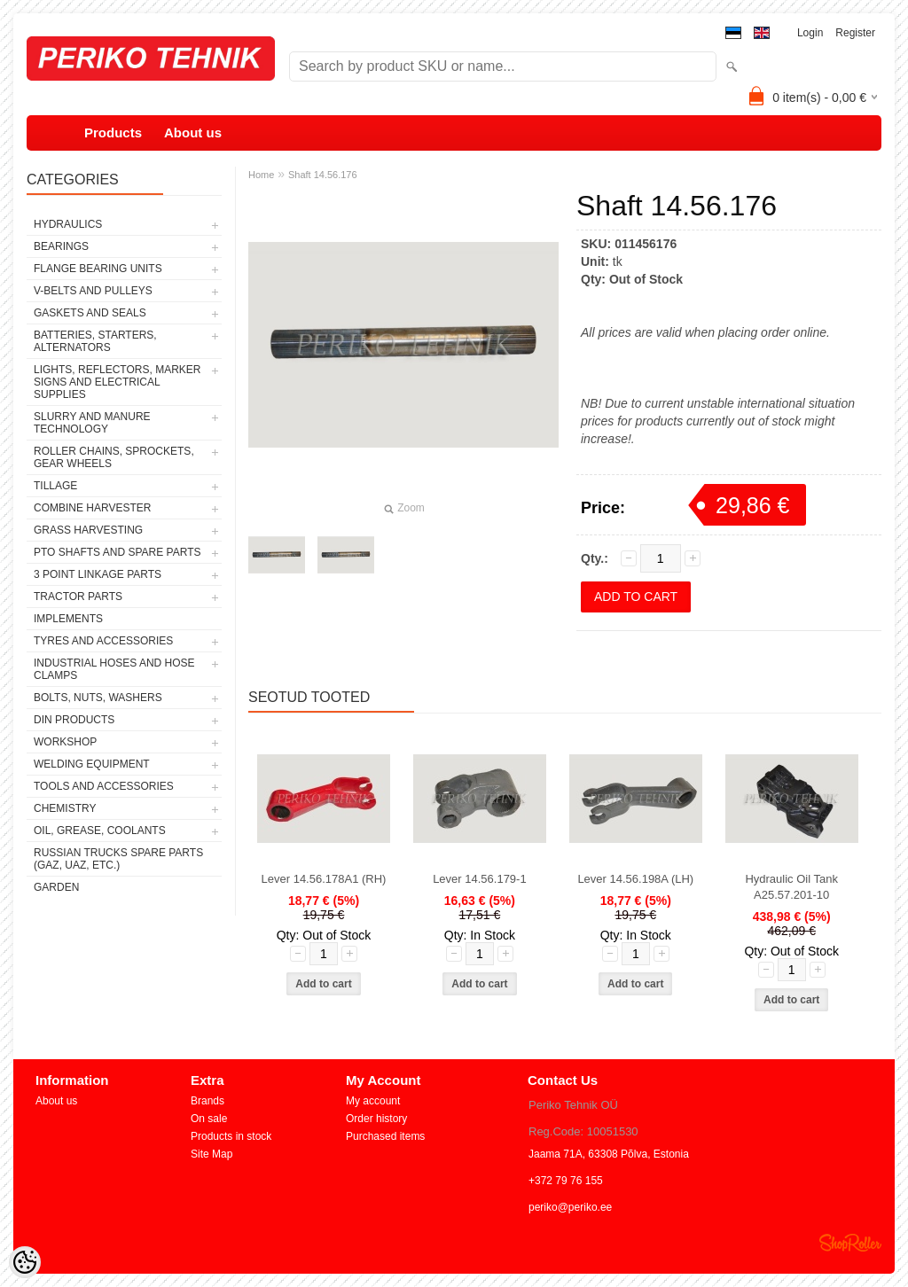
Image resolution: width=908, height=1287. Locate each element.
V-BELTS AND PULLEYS (93, 291)
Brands (207, 1101)
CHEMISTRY (65, 808)
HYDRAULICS (68, 224)
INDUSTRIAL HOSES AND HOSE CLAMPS (114, 669)
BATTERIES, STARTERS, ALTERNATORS (95, 341)
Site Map (211, 1154)
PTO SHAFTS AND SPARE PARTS (117, 552)
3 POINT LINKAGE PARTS (97, 574)
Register (855, 33)
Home (261, 174)
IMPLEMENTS (68, 618)
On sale (209, 1118)
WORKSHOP (65, 742)
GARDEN (56, 887)
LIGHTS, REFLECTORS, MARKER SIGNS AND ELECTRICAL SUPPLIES (117, 382)
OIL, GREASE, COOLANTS (100, 830)
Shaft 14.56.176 (322, 174)
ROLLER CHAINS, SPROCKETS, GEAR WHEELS (114, 457)
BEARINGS (61, 246)
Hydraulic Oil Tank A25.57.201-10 (791, 886)
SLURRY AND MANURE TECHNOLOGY (92, 422)
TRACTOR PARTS (78, 596)
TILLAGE (55, 486)
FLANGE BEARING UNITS (98, 268)
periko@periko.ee (570, 1207)
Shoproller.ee (850, 1243)
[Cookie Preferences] (25, 1262)
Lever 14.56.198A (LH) (635, 878)
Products (113, 132)
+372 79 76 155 (565, 1180)
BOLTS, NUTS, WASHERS (98, 697)
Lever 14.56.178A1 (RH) (324, 878)
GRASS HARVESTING (88, 530)
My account (373, 1101)
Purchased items (385, 1136)
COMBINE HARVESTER (92, 508)
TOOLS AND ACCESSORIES (104, 786)
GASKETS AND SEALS (90, 313)
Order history (376, 1118)
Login (810, 33)
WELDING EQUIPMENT (92, 764)
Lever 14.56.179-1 (480, 878)
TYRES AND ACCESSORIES (103, 641)
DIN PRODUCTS (74, 720)
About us (193, 132)
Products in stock (231, 1136)
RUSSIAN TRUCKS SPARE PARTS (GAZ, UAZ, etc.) (118, 858)
